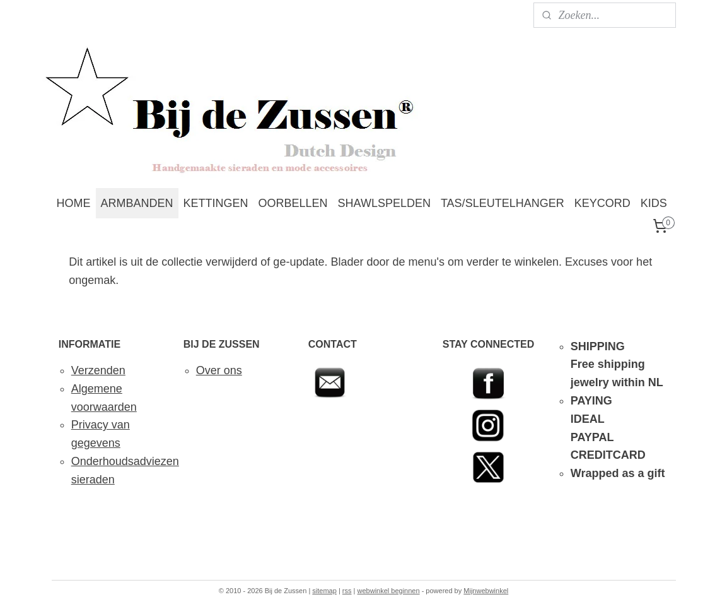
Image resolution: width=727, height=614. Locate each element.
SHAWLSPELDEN (384, 203)
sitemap (324, 590)
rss (347, 590)
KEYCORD (602, 203)
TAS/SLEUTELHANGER (502, 203)
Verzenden (98, 370)
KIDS (654, 203)
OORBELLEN (293, 203)
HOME (74, 203)
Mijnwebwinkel (485, 590)
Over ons (219, 370)
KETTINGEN (215, 203)
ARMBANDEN (137, 203)
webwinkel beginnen (389, 590)
